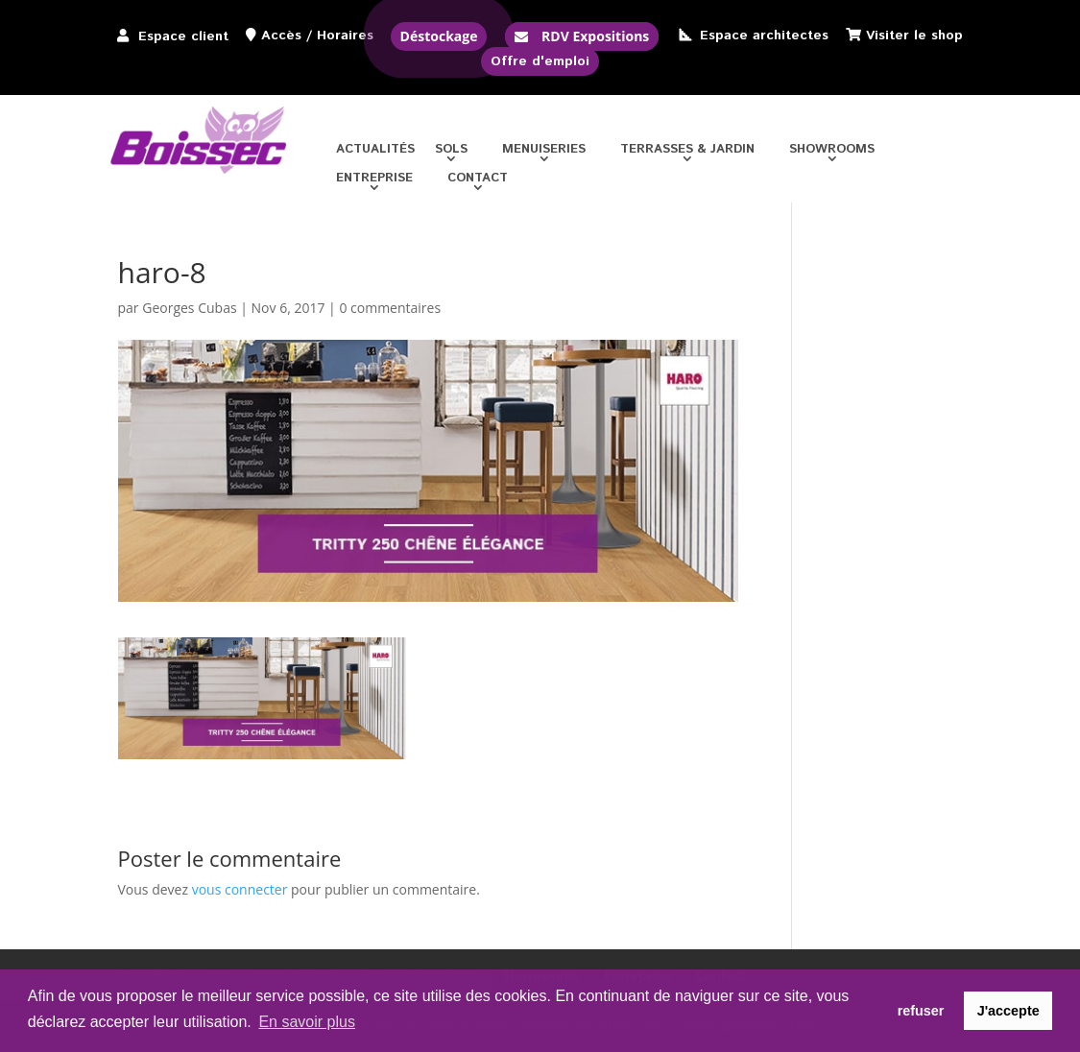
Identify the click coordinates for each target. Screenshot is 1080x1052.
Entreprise (374, 179)
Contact (477, 179)
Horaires (345, 35)
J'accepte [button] (1008, 1010)
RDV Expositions (595, 36)
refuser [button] (921, 1010)
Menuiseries (544, 150)
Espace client (183, 36)
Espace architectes (764, 35)
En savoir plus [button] (306, 1022)
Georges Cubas (189, 308)
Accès (281, 35)
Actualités (375, 150)
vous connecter (240, 889)
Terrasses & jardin (687, 150)
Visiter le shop (914, 35)
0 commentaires (390, 308)
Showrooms (832, 150)
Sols (451, 150)
